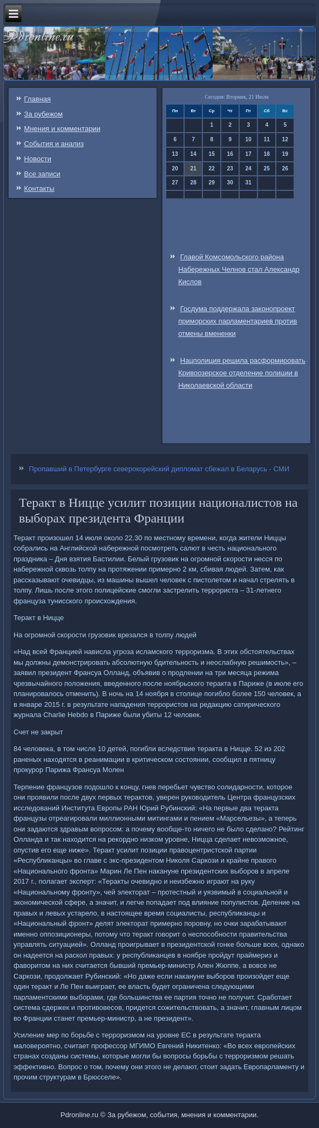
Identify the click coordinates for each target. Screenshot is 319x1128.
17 (249, 154)
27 (175, 182)
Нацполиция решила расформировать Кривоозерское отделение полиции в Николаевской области (242, 372)
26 (285, 168)
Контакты (39, 188)
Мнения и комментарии (62, 129)
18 (267, 154)
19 (285, 154)
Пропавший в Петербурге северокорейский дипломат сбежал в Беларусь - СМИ (159, 469)
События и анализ (54, 144)
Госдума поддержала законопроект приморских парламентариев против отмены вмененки (237, 321)
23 (230, 168)
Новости (37, 159)
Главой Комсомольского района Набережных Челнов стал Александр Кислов (239, 269)
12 (285, 139)
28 (193, 182)
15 (212, 154)
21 (193, 168)
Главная (37, 99)
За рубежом (43, 114)
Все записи (42, 174)
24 (249, 168)
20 (175, 168)
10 (249, 139)
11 (267, 139)
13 (175, 154)
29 (212, 182)
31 (249, 182)
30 (230, 182)
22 (212, 168)
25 (267, 168)
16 (230, 154)
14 (193, 154)
